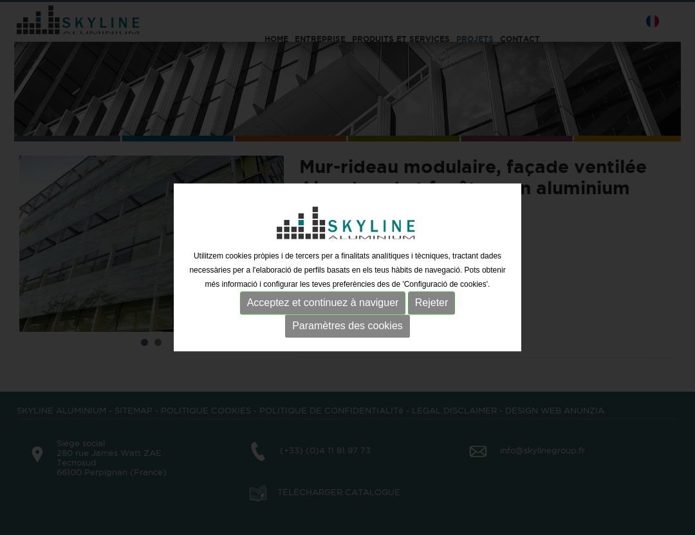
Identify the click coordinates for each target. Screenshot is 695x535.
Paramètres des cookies (347, 325)
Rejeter (432, 302)
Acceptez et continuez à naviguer (323, 302)
